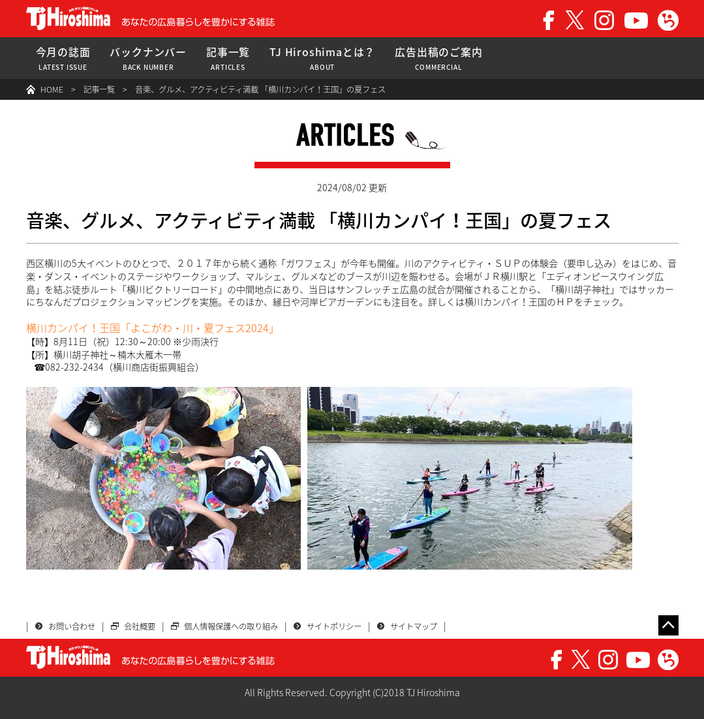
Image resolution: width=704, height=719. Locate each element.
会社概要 (139, 626)
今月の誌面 (63, 58)
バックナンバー (148, 58)
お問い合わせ (71, 626)
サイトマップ (413, 626)
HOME (51, 89)
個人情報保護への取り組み (231, 626)
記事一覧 (228, 58)
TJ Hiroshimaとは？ (322, 58)
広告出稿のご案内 (438, 58)
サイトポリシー (334, 626)
